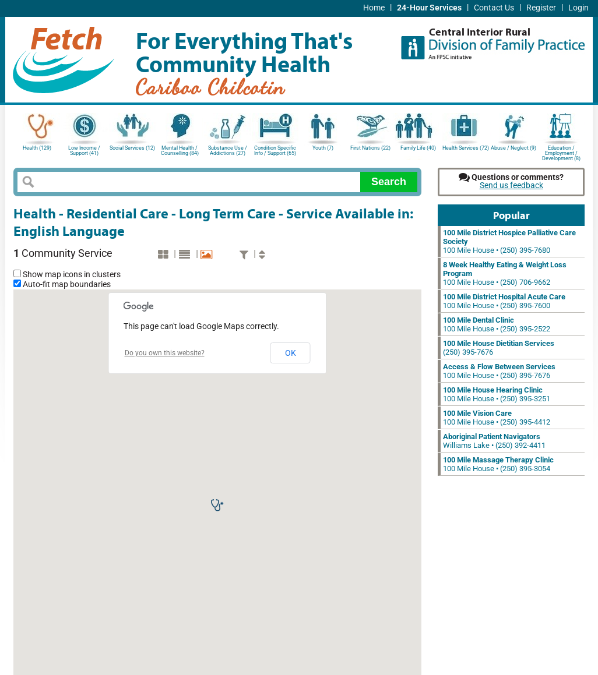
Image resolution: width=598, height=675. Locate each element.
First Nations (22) (370, 148)
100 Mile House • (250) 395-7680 (509, 241)
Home (374, 8)
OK (290, 353)
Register (541, 8)
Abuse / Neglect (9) (513, 148)
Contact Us (494, 8)
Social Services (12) (132, 148)
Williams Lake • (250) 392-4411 (494, 441)
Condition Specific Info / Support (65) (275, 150)
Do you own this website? (165, 353)
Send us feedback (511, 185)
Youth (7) (322, 148)
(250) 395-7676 (498, 347)
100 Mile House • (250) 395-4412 (496, 417)
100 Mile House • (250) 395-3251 (496, 394)
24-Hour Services (429, 8)
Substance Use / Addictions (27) (227, 150)
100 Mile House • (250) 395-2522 (496, 324)
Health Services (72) (465, 148)
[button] (217, 505)
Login (578, 8)
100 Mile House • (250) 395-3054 (498, 464)
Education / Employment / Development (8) (561, 152)
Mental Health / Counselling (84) (180, 150)
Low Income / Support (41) (84, 150)
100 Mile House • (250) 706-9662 (505, 273)
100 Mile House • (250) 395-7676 (499, 371)
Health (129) (37, 148)
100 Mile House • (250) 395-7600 (504, 301)
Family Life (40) (418, 148)
